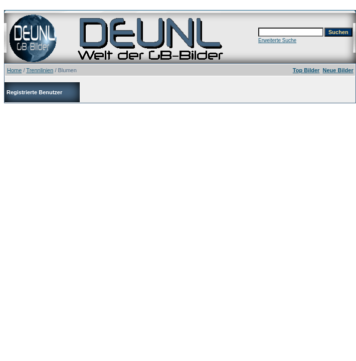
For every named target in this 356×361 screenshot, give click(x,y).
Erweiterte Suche (277, 40)
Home (14, 70)
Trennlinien (39, 70)
